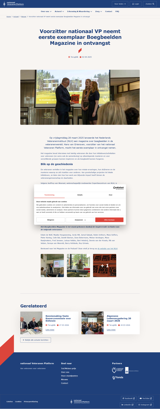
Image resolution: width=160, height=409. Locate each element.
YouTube (146, 399)
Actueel (59, 11)
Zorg (98, 11)
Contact (108, 11)
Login (135, 4)
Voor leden (120, 4)
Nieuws (64, 380)
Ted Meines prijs (68, 369)
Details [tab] (80, 195)
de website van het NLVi (107, 248)
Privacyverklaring (31, 401)
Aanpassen (80, 220)
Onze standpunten (69, 376)
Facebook (129, 399)
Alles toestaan (109, 220)
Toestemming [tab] (49, 195)
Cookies (18, 401)
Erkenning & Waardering (79, 11)
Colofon (10, 401)
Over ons (46, 11)
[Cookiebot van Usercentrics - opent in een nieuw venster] (115, 188)
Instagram (145, 405)
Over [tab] (110, 195)
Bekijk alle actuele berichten (35, 340)
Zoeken (150, 4)
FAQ (117, 11)
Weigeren (50, 220)
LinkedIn (128, 405)
